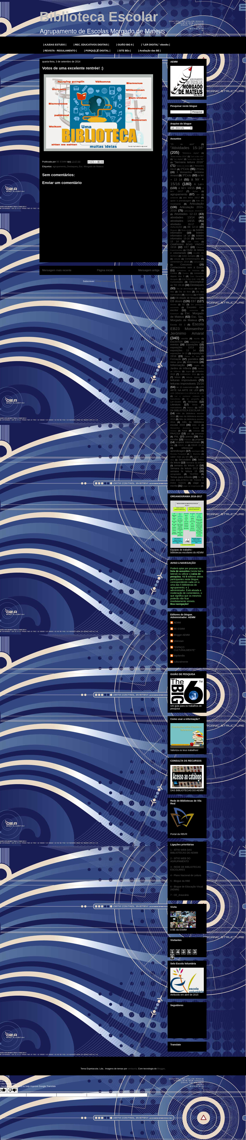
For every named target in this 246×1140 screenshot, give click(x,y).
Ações (195, 191)
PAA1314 (175, 433)
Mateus (190, 408)
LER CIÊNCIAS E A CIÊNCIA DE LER (187, 393)
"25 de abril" (182, 144)
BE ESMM (179, 628)
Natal (184, 431)
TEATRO (194, 474)
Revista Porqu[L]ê (178, 454)
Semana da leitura (195, 463)
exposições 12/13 (182, 347)
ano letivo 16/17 (191, 197)
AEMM (177, 622)
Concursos (186, 264)
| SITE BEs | (124, 50)
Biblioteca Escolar (98, 16)
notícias (196, 431)
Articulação (197, 203)
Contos (173, 273)
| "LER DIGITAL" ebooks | (155, 44)
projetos (199, 439)
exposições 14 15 (179, 353)
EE (183, 304)
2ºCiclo (200, 169)
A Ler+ (199, 184)
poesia (189, 436)
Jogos (188, 371)
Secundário (185, 459)
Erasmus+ (174, 314)
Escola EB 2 (177, 325)
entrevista (194, 310)
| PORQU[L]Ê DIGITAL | (97, 50)
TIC (199, 477)
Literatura (175, 404)
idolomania (192, 362)
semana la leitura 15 (183, 471)
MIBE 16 (196, 425)
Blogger (161, 1068)
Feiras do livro (192, 356)
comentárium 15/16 (179, 262)
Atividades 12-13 (185, 214)
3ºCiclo (186, 175)
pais (188, 434)
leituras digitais (193, 377)
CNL (202, 256)
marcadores (176, 407)
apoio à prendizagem (180, 201)
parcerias (199, 433)
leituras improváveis (183, 380)
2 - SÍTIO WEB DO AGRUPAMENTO (180, 860)
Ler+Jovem (175, 402)
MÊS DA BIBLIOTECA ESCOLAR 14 (187, 409)
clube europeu (189, 256)
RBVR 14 (182, 445)
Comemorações (192, 259)
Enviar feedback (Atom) (107, 281)
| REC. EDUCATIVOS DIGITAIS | (91, 44)
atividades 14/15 (182, 220)
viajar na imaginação (192, 486)
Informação (177, 365)
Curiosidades (176, 282)
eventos (174, 344)
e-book (200, 294)
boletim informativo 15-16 (187, 237)
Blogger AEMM (182, 635)
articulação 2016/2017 (194, 211)
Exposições (192, 344)
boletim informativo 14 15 (187, 234)
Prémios (187, 440)
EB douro (176, 301)
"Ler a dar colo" (197, 156)
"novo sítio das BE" (195, 159)
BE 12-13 (192, 227)
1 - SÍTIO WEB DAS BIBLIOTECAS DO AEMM (184, 851)
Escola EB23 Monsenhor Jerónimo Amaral (187, 328)
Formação (175, 359)
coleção (177, 259)
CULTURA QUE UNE (191, 279)
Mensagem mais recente (56, 270)
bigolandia (179, 655)
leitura (177, 377)
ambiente (174, 198)
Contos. (185, 273)
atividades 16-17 (182, 224)
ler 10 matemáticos (185, 387)
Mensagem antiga (148, 270)
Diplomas (189, 295)
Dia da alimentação (185, 289)
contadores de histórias (188, 270)
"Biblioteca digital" (190, 153)
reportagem (196, 451)
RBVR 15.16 (197, 445)
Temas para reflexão (181, 477)
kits (202, 374)
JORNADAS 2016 (188, 374)
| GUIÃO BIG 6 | (125, 44)
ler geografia (193, 399)
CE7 (186, 247)
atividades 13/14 (182, 217)
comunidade (198, 262)
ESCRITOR (176, 341)
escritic (197, 339)
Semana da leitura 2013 (184, 468)
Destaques (72, 166)
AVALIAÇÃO (176, 227)
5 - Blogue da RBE (180, 881)
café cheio (193, 242)
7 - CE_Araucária (179, 895)
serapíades (175, 474)
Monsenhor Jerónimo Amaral (184, 428)
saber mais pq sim (179, 457)
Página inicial (105, 270)
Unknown (179, 641)
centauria (132, 1068)
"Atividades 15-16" (187, 148)
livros (194, 405)
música (173, 431)
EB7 (193, 301)
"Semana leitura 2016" (189, 162)
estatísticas (195, 342)
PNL (176, 436)
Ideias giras (176, 362)
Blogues (173, 230)
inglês (196, 365)
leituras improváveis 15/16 (187, 383)
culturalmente (181, 661)
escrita (184, 338)
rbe (171, 445)
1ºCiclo (184, 169)
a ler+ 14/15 (186, 188)
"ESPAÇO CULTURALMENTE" (184, 648)
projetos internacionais (188, 442)
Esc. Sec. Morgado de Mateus (187, 318)
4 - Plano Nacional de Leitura (185, 875)
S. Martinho (195, 454)
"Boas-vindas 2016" (178, 156)
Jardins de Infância (180, 368)
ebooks (173, 305)
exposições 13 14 (183, 350)
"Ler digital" (178, 159)
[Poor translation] (12, 1090)
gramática (193, 359)
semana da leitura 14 (186, 465)
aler (198, 195)
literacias (192, 401)
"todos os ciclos (182, 166)
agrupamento (59, 166)
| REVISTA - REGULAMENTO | (60, 50)
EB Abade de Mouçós (187, 297)
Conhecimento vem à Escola (187, 267)
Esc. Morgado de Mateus (91, 166)
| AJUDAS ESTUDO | (54, 44)
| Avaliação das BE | (149, 50)
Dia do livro (185, 292)
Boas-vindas (186, 230)
